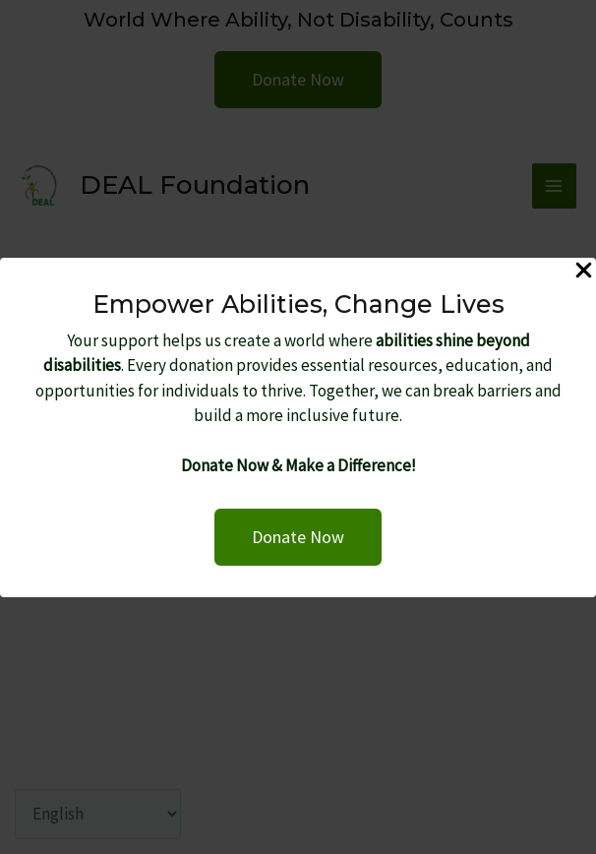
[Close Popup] (583, 271)
